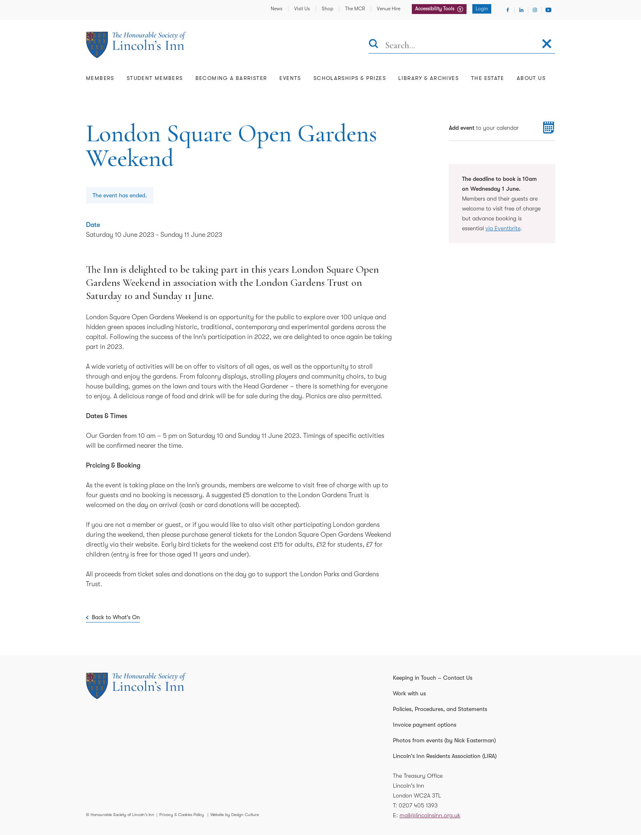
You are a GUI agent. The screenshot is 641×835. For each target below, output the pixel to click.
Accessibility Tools (435, 9)
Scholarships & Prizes (350, 78)
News (276, 9)
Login (482, 9)
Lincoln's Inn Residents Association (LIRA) (445, 756)
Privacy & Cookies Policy (181, 814)
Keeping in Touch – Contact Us (432, 677)
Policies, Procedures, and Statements (440, 709)
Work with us (409, 693)
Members (100, 78)
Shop (327, 9)
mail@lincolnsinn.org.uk (429, 815)
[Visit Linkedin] (521, 9)
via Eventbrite (502, 228)
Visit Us (302, 9)
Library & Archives (428, 78)
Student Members (155, 78)
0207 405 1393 (418, 805)
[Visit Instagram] (534, 9)
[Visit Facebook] (507, 9)
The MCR (355, 9)
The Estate (487, 78)
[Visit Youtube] (548, 9)
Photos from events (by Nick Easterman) (444, 740)
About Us (531, 78)
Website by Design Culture (234, 814)
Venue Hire (388, 9)
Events (290, 78)
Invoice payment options (424, 724)
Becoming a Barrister (231, 78)
